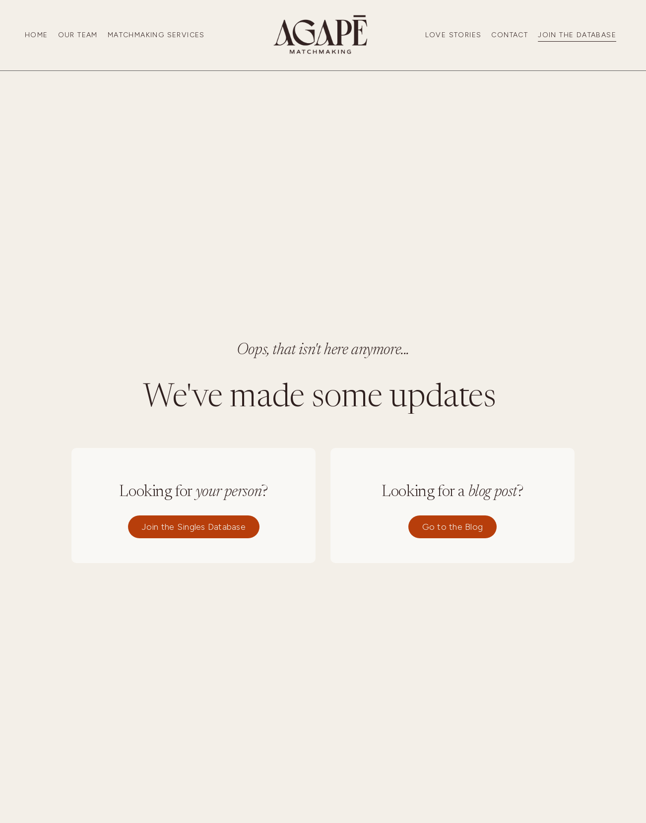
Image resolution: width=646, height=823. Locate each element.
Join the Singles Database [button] (194, 526)
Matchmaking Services (156, 35)
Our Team (78, 35)
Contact (509, 35)
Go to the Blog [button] (452, 526)
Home (36, 35)
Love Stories (453, 35)
